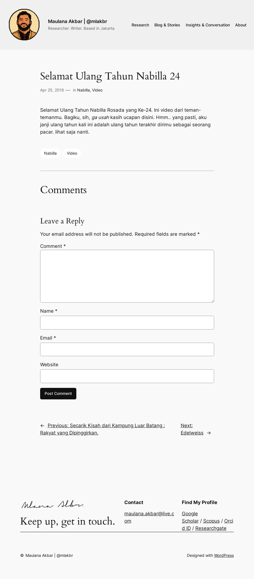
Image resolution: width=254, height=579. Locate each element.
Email (48, 338)
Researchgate (210, 528)
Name (49, 311)
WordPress (224, 555)
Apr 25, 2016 (52, 90)
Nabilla (83, 90)
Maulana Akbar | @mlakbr (77, 21)
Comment (53, 246)
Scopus (211, 521)
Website (49, 364)
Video (97, 90)
